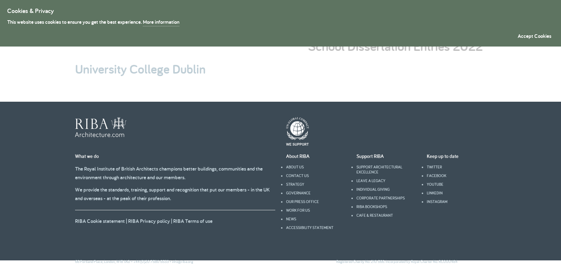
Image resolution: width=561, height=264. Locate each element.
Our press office (302, 201)
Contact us (297, 175)
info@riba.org (182, 261)
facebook (436, 175)
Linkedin (435, 192)
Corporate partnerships (380, 198)
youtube (435, 184)
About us (295, 167)
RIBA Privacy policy (149, 220)
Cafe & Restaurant (374, 215)
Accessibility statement (309, 227)
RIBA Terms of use (192, 220)
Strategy (295, 184)
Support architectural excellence (379, 169)
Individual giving (373, 189)
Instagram (437, 201)
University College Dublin (140, 69)
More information (161, 21)
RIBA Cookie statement (100, 220)
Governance (298, 192)
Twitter (434, 167)
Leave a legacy (370, 180)
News (291, 218)
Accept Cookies (534, 35)
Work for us (298, 210)
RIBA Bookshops (371, 206)
